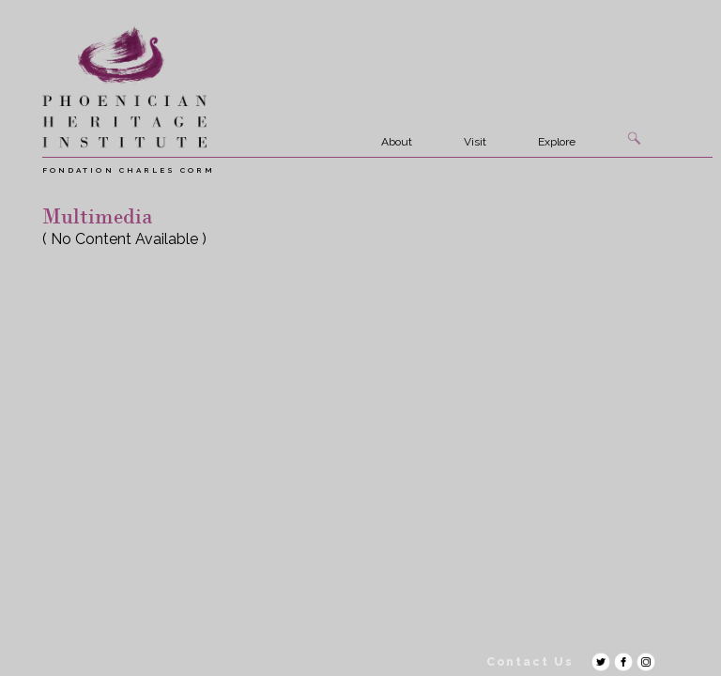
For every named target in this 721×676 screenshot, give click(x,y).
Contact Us (530, 661)
